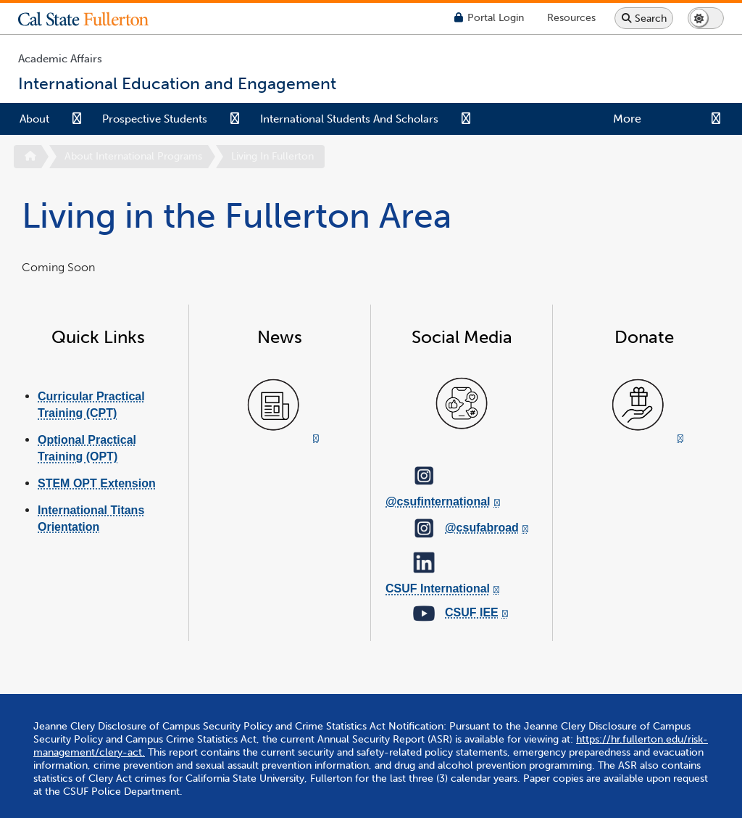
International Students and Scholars (349, 118)
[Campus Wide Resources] (571, 17)
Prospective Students (154, 118)
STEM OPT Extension (97, 483)
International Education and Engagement (476, 786)
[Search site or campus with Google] (643, 18)
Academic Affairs (60, 58)
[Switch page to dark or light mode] (706, 18)
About (34, 118)
